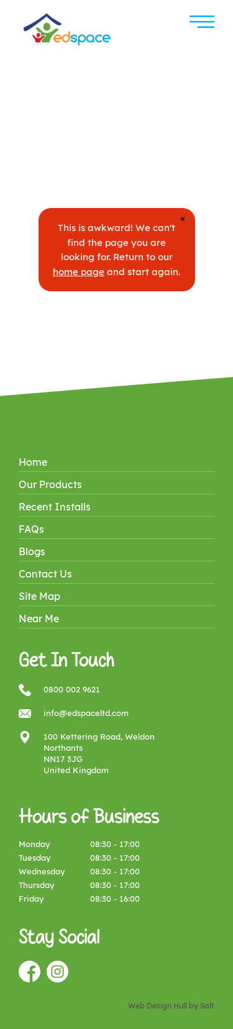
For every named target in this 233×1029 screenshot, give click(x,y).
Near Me (39, 618)
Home (33, 462)
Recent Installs (55, 507)
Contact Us (45, 574)
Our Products (50, 484)
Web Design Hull (157, 1005)
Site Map (39, 596)
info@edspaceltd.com (86, 713)
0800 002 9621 (71, 689)
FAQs (31, 529)
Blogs (32, 551)
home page (78, 272)
